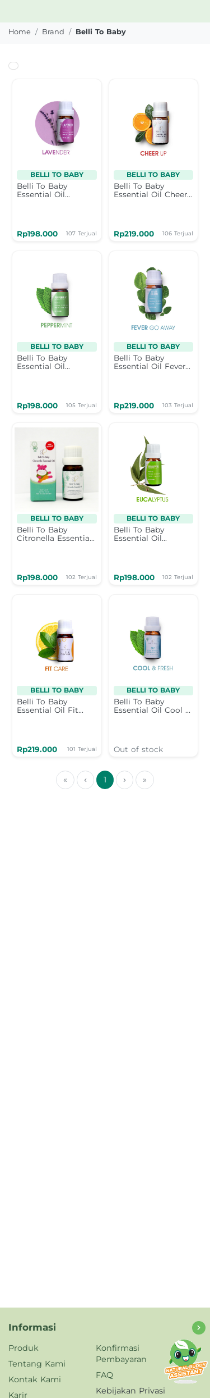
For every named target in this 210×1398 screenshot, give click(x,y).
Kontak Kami (34, 1379)
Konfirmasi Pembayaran (121, 1353)
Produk (23, 1348)
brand (53, 32)
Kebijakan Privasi (130, 1391)
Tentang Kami (37, 1364)
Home (19, 32)
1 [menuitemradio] (105, 780)
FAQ (104, 1375)
